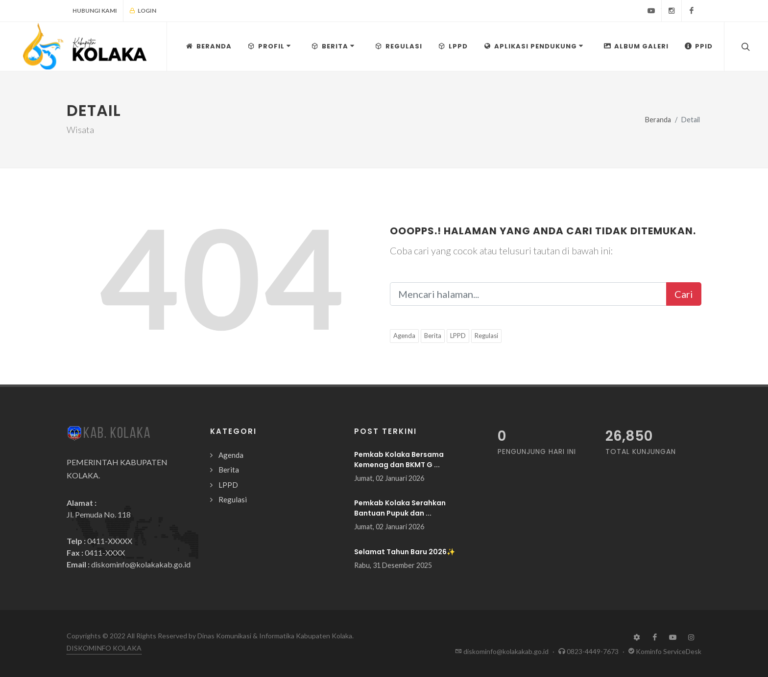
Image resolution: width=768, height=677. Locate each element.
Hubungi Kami (94, 10)
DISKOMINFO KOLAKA (104, 648)
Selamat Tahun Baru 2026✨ (404, 552)
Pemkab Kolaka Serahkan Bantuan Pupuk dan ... (400, 508)
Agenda (404, 335)
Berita (432, 335)
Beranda (658, 119)
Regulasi (486, 335)
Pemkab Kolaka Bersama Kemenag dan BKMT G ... (399, 460)
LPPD (458, 335)
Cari (683, 294)
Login (142, 11)
